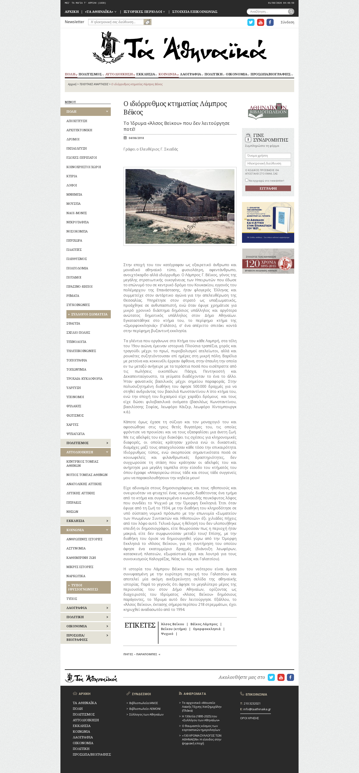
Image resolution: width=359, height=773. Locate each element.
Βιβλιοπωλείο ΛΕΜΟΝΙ (144, 709)
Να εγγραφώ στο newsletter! (264, 180)
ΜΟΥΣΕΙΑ (73, 203)
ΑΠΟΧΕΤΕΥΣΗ (76, 121)
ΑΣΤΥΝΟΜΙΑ (75, 548)
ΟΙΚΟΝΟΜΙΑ (236, 74)
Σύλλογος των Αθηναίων (146, 714)
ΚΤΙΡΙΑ (71, 176)
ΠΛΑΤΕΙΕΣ (74, 249)
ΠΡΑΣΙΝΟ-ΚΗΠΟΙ (79, 286)
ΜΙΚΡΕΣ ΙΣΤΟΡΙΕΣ (79, 567)
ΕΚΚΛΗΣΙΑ (145, 74)
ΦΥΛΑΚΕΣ (73, 406)
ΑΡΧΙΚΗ (72, 11)
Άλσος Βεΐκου (172, 624)
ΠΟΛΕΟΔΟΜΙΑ (77, 268)
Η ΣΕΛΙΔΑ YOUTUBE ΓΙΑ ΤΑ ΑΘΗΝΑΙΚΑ (260, 22)
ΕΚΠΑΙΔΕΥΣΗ (76, 148)
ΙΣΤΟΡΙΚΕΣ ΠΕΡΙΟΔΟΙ (143, 11)
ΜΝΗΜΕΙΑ (74, 194)
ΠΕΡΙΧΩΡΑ (74, 240)
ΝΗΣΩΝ (72, 511)
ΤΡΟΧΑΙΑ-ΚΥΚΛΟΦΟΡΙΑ (84, 378)
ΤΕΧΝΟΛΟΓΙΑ (76, 341)
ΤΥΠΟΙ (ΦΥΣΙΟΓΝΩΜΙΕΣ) (83, 587)
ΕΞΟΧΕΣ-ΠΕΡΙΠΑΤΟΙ (81, 157)
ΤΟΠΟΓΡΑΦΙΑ (76, 360)
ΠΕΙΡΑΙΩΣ (73, 502)
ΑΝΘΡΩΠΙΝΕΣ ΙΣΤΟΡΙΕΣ (84, 539)
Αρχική (72, 84)
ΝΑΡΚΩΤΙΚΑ (75, 576)
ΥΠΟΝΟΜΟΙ (75, 397)
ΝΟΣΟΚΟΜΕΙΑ (77, 231)
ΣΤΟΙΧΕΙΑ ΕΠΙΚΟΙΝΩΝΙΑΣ (195, 11)
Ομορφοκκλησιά (207, 629)
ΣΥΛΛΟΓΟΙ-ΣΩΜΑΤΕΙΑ (89, 314)
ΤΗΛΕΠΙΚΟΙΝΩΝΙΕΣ (81, 351)
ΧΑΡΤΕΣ (72, 424)
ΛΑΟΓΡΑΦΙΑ (190, 74)
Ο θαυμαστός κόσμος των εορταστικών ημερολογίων (201, 728)
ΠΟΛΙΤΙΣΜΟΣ (90, 74)
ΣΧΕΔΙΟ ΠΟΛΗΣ (78, 332)
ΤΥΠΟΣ (71, 598)
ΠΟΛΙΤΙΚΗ (213, 74)
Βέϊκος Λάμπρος (204, 624)
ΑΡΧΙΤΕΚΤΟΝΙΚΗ (79, 130)
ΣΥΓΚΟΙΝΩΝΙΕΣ (78, 305)
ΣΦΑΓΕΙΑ (73, 323)
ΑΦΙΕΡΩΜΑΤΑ (195, 693)
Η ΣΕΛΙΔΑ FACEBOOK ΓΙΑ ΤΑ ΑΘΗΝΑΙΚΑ (270, 22)
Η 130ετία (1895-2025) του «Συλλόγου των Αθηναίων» (201, 718)
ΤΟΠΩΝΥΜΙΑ (76, 369)
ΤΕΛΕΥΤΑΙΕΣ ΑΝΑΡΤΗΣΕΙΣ (93, 84)
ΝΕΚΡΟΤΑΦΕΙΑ (77, 222)
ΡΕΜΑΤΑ (72, 295)
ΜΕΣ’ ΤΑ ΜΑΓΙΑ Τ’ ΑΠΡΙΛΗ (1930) (85, 3)
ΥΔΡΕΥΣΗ (73, 387)
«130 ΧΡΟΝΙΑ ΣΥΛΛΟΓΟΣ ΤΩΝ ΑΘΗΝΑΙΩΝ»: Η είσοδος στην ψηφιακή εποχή (201, 739)
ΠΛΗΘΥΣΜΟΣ (76, 259)
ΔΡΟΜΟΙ (72, 139)
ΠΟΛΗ (70, 74)
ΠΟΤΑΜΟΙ (73, 277)
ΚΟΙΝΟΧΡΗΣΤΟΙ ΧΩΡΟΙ (83, 167)
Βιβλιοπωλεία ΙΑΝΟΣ (143, 703)
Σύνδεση (287, 22)
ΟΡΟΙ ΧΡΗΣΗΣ (249, 718)
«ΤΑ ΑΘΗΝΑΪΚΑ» (99, 11)
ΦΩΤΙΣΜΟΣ (75, 415)
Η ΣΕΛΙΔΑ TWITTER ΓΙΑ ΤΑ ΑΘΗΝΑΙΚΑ (251, 22)
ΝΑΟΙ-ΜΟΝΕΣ (76, 213)
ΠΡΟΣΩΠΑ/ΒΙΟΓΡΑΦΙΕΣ (270, 74)
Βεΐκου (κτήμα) (174, 629)
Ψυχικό (167, 633)
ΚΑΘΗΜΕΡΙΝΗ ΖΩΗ (81, 557)
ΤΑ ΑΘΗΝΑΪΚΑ (179, 47)
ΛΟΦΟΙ (71, 185)
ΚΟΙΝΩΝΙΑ (167, 74)
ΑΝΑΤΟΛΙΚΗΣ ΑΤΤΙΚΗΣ (84, 484)
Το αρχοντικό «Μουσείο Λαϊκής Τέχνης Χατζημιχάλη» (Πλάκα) (202, 707)
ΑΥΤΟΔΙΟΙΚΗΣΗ (119, 74)
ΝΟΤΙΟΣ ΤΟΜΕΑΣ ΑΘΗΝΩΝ (86, 475)
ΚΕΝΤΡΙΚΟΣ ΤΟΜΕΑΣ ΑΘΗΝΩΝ (82, 463)
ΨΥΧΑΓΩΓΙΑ (75, 434)
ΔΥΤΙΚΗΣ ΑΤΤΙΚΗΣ (80, 493)
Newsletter (74, 21)
